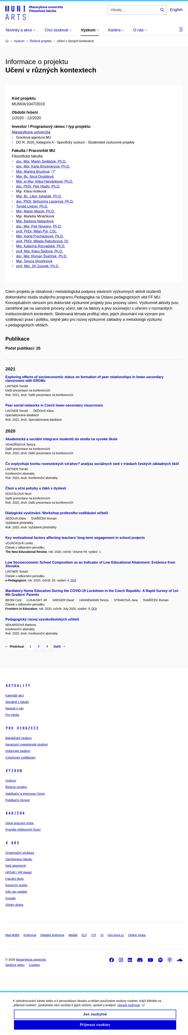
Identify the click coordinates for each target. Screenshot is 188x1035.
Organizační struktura (19, 853)
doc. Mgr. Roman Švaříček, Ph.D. (41, 256)
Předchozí (14, 646)
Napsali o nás (14, 708)
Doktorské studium (17, 751)
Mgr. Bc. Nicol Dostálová (34, 176)
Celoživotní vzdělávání (20, 757)
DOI (73, 580)
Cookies (34, 965)
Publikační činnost (17, 800)
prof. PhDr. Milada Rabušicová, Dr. (42, 241)
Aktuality (18, 685)
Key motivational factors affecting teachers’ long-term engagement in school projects (75, 538)
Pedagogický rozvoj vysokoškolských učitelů (42, 619)
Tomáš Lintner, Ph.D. (32, 206)
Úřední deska (14, 905)
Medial (73, 935)
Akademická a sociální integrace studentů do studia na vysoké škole (61, 439)
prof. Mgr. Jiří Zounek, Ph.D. (37, 266)
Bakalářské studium (18, 738)
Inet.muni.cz (116, 935)
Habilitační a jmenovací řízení (25, 793)
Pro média (12, 715)
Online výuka (137, 935)
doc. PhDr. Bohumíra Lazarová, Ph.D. (45, 201)
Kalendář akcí (14, 695)
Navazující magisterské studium (26, 744)
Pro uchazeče (22, 728)
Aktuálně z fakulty (17, 702)
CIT (93, 935)
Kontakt (10, 898)
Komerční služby (16, 885)
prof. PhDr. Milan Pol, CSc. (36, 231)
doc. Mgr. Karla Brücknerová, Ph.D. (43, 166)
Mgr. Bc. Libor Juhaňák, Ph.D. (39, 196)
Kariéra (15, 813)
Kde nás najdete (16, 891)
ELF (84, 935)
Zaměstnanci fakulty (18, 859)
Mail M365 (12, 935)
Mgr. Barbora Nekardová (34, 221)
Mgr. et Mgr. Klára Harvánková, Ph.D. (44, 181)
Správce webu (14, 965)
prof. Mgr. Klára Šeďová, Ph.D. (39, 251)
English (176, 10)
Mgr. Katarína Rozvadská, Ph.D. (40, 246)
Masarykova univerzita (31, 132)
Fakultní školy (14, 879)
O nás (12, 843)
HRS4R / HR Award (18, 872)
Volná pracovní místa (19, 823)
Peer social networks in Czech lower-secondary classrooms (54, 405)
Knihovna (30, 935)
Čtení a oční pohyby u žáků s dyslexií (35, 488)
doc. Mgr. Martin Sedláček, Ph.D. (41, 161)
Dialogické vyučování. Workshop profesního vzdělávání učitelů (56, 513)
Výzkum (13, 770)
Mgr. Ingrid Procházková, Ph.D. (40, 236)
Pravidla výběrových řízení (23, 829)
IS (102, 935)
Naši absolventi (15, 865)
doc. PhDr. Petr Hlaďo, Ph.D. (38, 186)
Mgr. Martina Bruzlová (35, 171)
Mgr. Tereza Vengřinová (34, 261)
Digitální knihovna (52, 935)
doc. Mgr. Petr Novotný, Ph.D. (39, 226)
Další (59, 646)
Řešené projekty (16, 787)
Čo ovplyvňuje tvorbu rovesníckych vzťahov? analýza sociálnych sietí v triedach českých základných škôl (92, 464)
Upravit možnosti (131, 1009)
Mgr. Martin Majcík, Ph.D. (35, 211)
